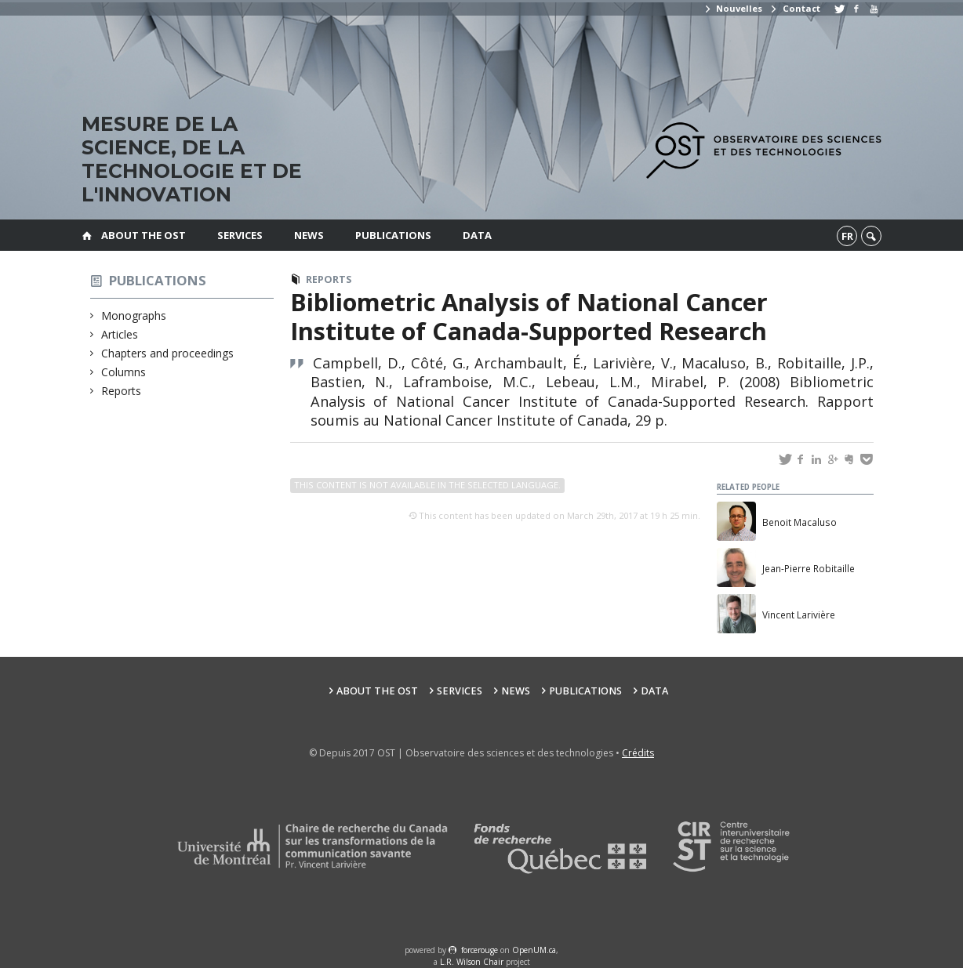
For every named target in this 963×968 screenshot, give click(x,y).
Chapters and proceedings (168, 353)
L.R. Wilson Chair (471, 961)
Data (477, 235)
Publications (393, 235)
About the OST (143, 235)
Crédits (638, 753)
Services (240, 235)
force (479, 949)
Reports (121, 390)
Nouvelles (732, 8)
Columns (124, 371)
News (309, 235)
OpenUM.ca (534, 949)
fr (847, 236)
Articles (120, 334)
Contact (794, 8)
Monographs (134, 315)
